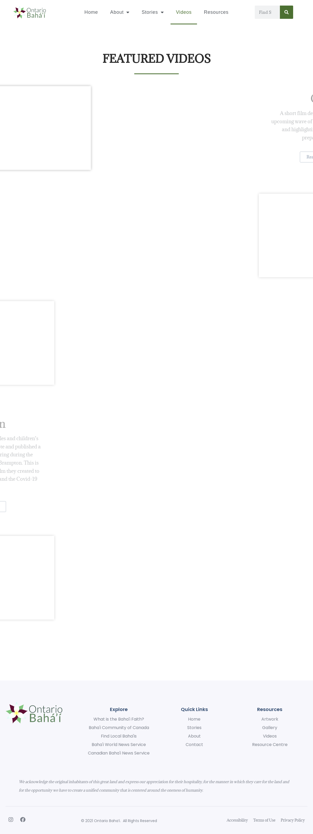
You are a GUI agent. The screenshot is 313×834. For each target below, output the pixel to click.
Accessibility (237, 820)
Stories (153, 12)
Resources (216, 12)
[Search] (286, 12)
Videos (184, 12)
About (119, 12)
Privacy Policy (293, 820)
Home (91, 12)
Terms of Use (264, 820)
